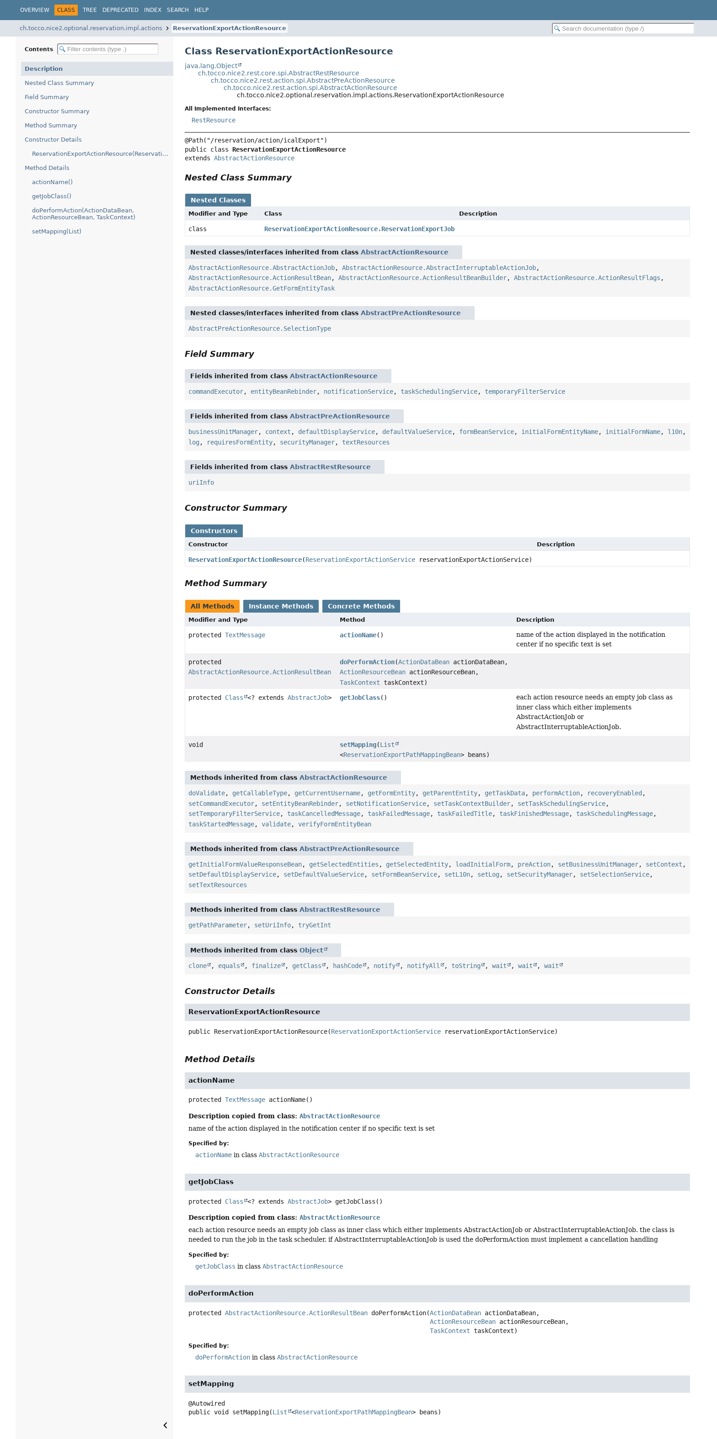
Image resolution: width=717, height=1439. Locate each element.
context (278, 431)
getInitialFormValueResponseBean (245, 864)
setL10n (457, 874)
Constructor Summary (57, 111)
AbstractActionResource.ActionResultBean (259, 277)
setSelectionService (614, 874)
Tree (90, 10)
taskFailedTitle (464, 813)
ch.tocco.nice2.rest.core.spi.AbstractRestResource (278, 73)
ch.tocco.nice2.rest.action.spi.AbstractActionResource (310, 87)
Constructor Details (53, 139)
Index (152, 10)
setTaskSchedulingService (561, 803)
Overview (34, 10)
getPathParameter (217, 925)
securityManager (307, 442)
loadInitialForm (482, 864)
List (387, 744)
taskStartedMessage (221, 824)
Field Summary (47, 97)
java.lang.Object (211, 65)
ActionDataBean (423, 662)
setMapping (358, 744)
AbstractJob (308, 697)
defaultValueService (417, 431)
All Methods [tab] (212, 606)
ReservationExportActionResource (229, 28)
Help (201, 10)
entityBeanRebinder (283, 391)
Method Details (47, 167)
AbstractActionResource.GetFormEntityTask (261, 288)
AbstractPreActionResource (411, 313)
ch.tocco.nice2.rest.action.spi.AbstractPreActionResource (303, 80)
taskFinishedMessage (534, 813)
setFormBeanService (404, 874)
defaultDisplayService (336, 431)
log (193, 442)
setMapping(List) (56, 231)
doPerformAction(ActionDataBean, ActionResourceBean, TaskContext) (83, 214)
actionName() (52, 182)
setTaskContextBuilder (471, 803)
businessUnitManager (223, 431)
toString (466, 965)
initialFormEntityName (559, 431)
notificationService (358, 391)
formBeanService (486, 431)
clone (197, 965)
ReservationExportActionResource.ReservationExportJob (359, 229)
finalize (266, 965)
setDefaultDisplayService (232, 874)
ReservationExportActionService (360, 559)
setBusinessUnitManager (598, 864)
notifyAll (423, 965)
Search (178, 10)
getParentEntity (450, 793)
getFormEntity (391, 793)
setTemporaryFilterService (234, 813)
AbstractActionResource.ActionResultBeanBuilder (422, 277)
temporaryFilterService (525, 391)
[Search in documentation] (623, 28)
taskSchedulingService (439, 391)
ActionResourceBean (373, 672)
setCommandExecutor (221, 803)
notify (385, 965)
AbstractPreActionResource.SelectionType (259, 328)
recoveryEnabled (614, 793)
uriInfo (201, 482)
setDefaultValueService (324, 874)
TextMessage (245, 635)
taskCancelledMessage (323, 813)
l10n (675, 431)
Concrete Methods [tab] (361, 606)
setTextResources (217, 885)
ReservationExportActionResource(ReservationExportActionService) (102, 153)
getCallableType (259, 793)
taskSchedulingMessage (614, 813)
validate (276, 824)
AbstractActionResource (254, 158)
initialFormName (632, 431)
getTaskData (505, 793)
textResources (366, 442)
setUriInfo (272, 925)
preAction (534, 864)
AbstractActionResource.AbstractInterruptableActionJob (439, 267)
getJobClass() (51, 196)
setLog (488, 874)
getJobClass (360, 697)
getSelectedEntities (344, 864)
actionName (358, 635)
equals (229, 965)
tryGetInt (314, 925)
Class (234, 697)
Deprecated (120, 10)
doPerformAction (367, 662)
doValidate (206, 793)
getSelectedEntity (417, 864)
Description (44, 68)
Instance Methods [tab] (281, 606)
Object (311, 950)
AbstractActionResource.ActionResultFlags (587, 277)
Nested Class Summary (59, 82)
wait (499, 965)
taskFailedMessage (399, 813)
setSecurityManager (540, 874)
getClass (306, 965)
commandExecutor (215, 391)
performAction (556, 793)
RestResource (213, 120)
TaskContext (360, 682)
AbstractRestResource (330, 467)
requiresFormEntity (240, 442)
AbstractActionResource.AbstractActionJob (261, 267)
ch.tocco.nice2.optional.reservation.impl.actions (91, 28)
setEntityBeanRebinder (300, 803)
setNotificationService (386, 803)
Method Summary (51, 125)
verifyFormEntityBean (334, 824)
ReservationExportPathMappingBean (401, 754)
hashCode (347, 965)
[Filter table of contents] (108, 49)
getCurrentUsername (327, 793)
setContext (664, 864)
